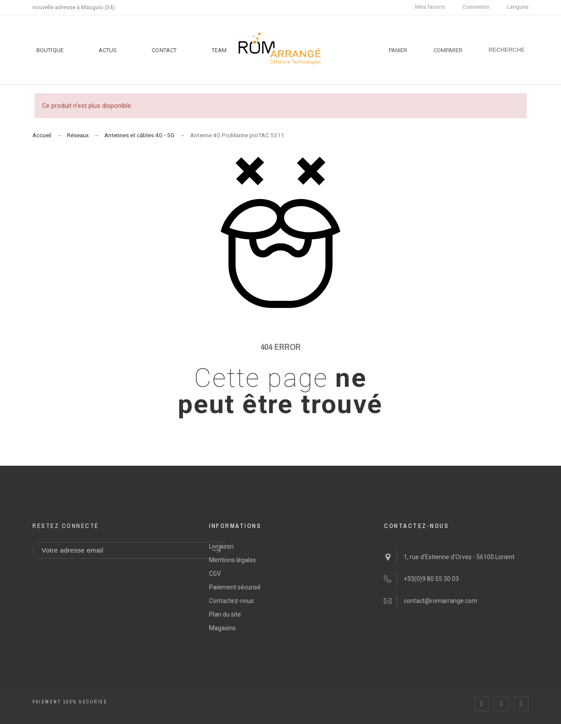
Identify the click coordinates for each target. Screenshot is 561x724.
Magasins (222, 627)
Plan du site (225, 614)
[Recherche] (507, 50)
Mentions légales (232, 560)
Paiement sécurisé (235, 587)
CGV (215, 573)
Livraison (221, 546)
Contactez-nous (231, 600)
